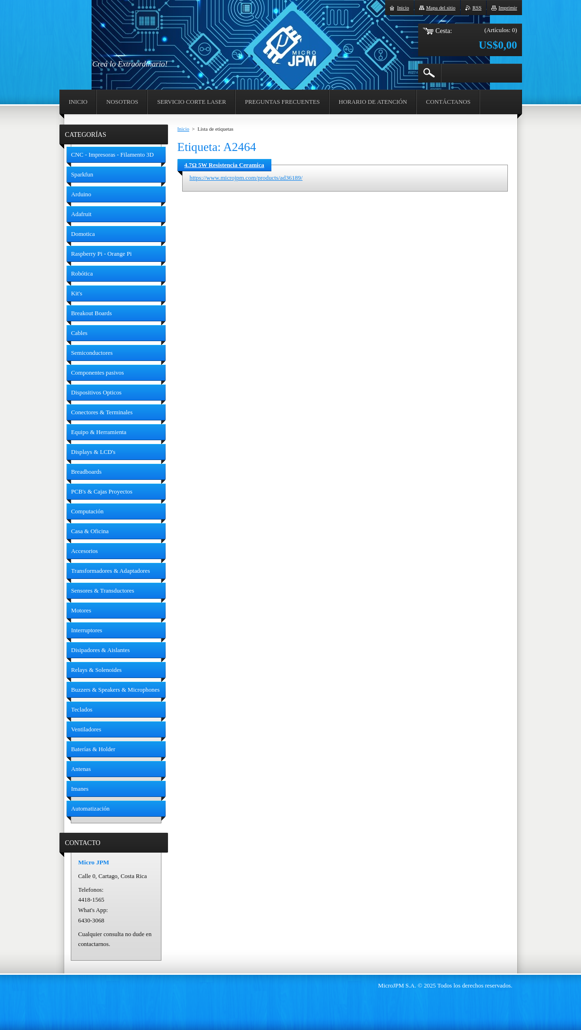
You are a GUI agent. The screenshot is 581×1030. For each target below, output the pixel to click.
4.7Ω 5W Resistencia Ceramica (224, 165)
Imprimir (507, 7)
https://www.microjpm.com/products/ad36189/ (246, 178)
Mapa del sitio (440, 7)
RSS (476, 7)
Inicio (183, 129)
